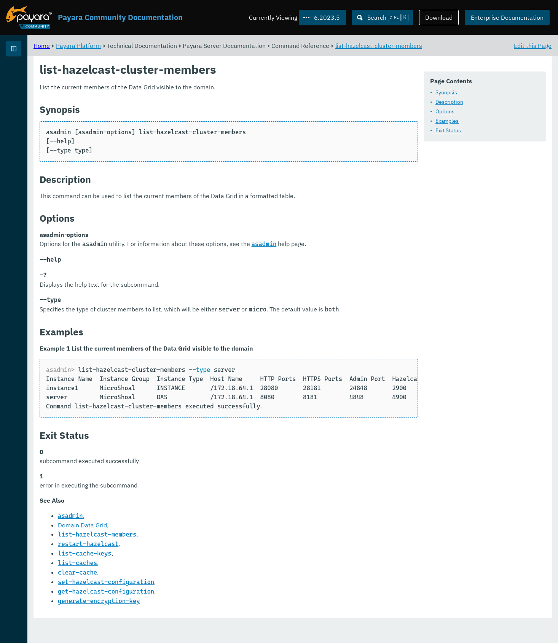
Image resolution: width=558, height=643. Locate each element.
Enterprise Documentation (507, 17)
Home (136, 45)
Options (444, 111)
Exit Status (448, 130)
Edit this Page (533, 45)
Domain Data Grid (177, 544)
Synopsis (446, 92)
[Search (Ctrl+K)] (382, 17)
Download (439, 17)
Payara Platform (173, 45)
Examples (447, 121)
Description (449, 102)
